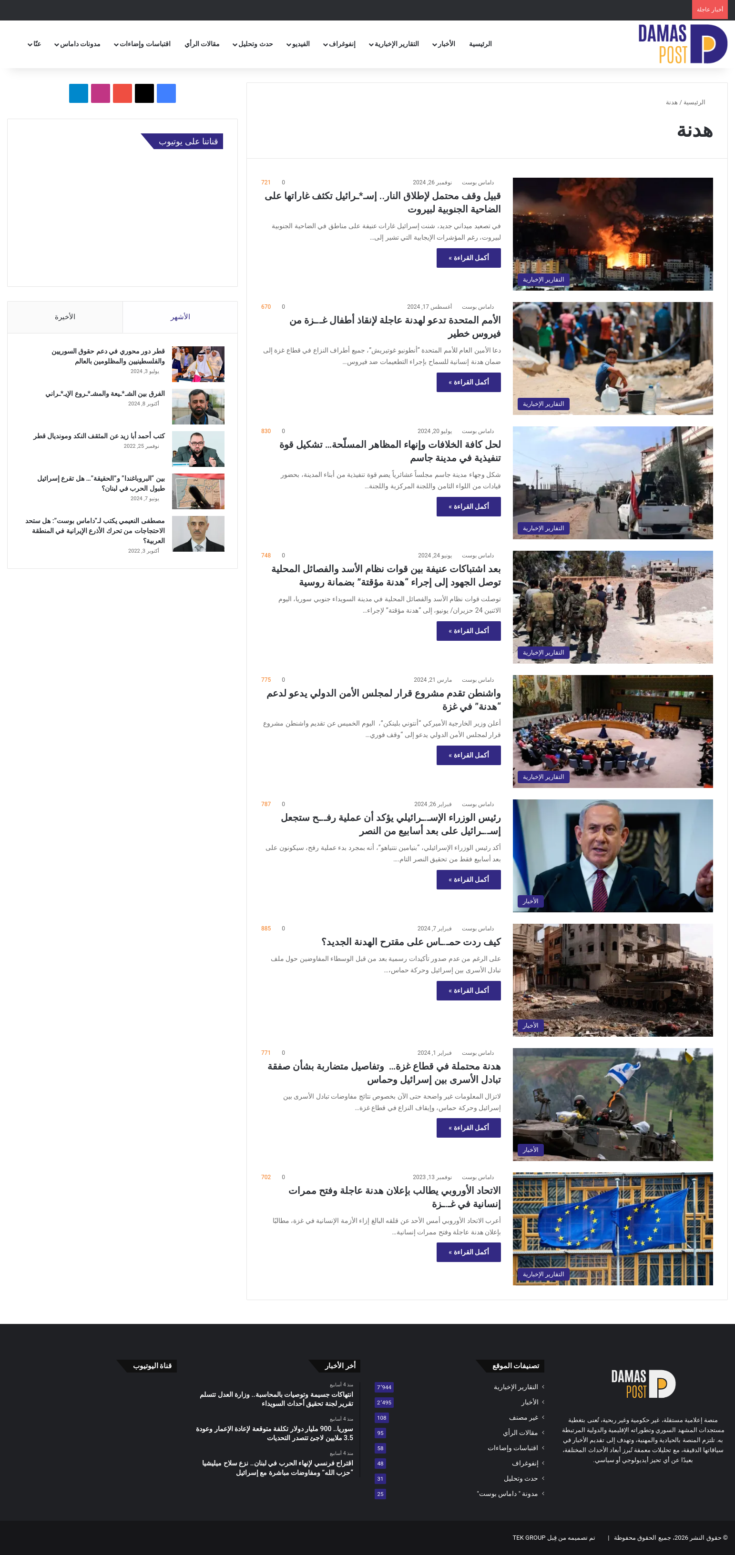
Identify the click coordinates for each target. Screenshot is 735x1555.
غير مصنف (523, 1417)
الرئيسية (480, 44)
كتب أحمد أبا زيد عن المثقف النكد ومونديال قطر (97, 437)
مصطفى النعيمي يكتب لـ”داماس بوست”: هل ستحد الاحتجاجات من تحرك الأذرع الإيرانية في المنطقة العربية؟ (93, 532)
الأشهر (180, 317)
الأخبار (446, 44)
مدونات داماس (80, 44)
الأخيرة (65, 317)
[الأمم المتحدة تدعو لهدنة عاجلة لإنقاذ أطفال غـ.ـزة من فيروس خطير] (613, 358)
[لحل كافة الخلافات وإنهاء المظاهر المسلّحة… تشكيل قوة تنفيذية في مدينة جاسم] (613, 482)
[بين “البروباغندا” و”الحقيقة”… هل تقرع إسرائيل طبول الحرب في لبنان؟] (197, 493)
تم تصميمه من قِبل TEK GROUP (554, 1537)
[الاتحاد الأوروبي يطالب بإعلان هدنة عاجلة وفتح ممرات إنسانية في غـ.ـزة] (613, 1228)
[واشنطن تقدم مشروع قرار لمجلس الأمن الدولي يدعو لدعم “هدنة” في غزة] (613, 731)
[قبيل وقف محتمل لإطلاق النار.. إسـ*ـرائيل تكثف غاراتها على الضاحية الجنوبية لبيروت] (613, 234)
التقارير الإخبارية (397, 44)
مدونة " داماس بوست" (508, 1493)
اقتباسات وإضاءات (145, 44)
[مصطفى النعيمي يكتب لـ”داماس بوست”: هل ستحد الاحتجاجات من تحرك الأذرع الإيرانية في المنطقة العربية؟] (197, 535)
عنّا (37, 44)
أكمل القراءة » (469, 258)
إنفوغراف (342, 44)
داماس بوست (478, 182)
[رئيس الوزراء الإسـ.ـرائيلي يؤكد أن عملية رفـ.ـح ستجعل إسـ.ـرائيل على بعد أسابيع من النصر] (613, 855)
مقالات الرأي (202, 44)
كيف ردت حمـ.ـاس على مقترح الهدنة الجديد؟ (411, 942)
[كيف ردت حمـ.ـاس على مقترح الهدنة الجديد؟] (613, 980)
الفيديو (301, 44)
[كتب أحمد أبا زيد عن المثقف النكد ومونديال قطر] (197, 450)
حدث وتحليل (255, 44)
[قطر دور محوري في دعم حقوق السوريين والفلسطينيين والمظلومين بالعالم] (197, 366)
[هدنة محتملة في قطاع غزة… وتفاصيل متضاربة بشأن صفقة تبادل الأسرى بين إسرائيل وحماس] (613, 1104)
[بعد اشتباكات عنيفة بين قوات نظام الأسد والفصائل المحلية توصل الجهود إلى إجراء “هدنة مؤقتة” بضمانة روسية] (613, 607)
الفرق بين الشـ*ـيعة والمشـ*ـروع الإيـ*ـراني (103, 395)
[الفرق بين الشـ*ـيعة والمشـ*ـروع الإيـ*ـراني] (197, 408)
